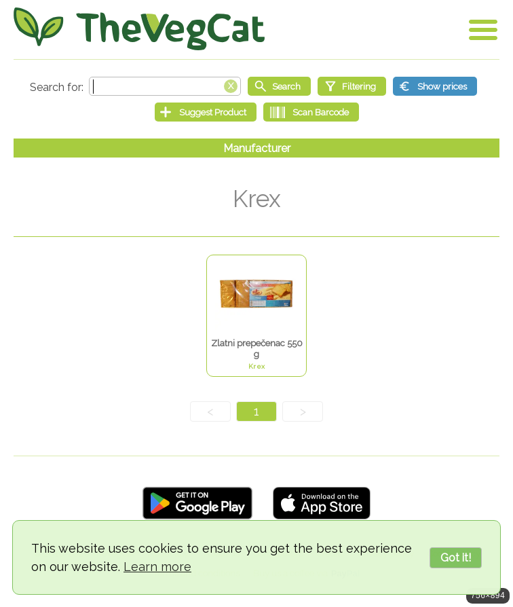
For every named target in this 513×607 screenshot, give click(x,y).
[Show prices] (435, 86)
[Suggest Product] (205, 112)
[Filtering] (352, 86)
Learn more (157, 566)
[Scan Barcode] (311, 112)
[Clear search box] (231, 85)
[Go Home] (139, 29)
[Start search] (279, 86)
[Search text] (165, 86)
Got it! (455, 557)
